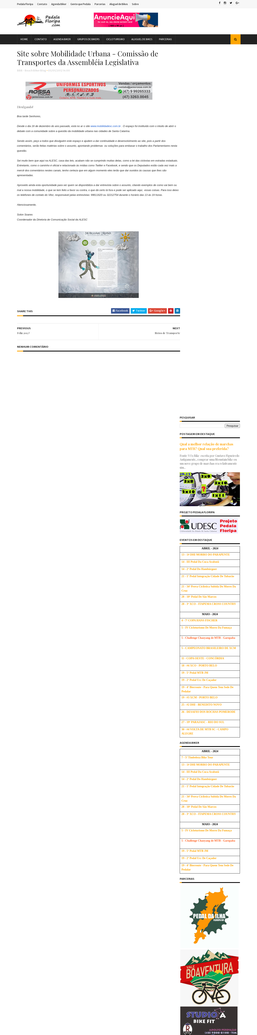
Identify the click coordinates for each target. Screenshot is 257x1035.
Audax (43, 819)
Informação (73, 875)
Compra (52, 833)
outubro (180, 906)
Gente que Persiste (66, 868)
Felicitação (77, 861)
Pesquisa (69, 909)
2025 (174, 819)
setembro (181, 911)
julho (178, 922)
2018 (174, 857)
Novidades (73, 896)
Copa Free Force (74, 833)
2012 (174, 890)
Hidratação (52, 875)
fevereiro (181, 950)
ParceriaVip (66, 903)
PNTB (28, 916)
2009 (175, 1015)
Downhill (30, 861)
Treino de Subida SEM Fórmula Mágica (136, 835)
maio (178, 933)
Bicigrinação (33, 826)
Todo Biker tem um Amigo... (192, 976)
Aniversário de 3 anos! (188, 982)
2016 (174, 868)
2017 (174, 862)
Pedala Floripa (30, 4)
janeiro (180, 955)
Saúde (77, 916)
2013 (174, 885)
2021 (174, 841)
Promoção (45, 916)
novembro (182, 900)
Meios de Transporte (188, 987)
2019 (174, 852)
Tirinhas (30, 923)
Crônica (30, 840)
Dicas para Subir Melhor (127, 851)
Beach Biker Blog (187, 795)
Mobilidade (56, 889)
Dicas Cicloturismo (57, 847)
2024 (174, 824)
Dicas (44, 840)
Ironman (49, 882)
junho (179, 928)
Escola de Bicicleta (188, 787)
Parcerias (104, 4)
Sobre (140, 4)
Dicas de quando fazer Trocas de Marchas (202, 960)
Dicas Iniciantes (61, 854)
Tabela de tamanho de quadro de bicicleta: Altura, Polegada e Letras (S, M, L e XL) (136, 822)
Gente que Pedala (85, 4)
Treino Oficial (73, 923)
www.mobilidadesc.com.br (110, 137)
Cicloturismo (120, 39)
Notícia (55, 896)
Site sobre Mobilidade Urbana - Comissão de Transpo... (204, 994)
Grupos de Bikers (93, 39)
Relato (62, 916)
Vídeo (28, 930)
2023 (174, 830)
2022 (174, 835)
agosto (180, 917)
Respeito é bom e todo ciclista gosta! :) (200, 971)
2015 (174, 874)
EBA (45, 861)
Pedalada (31, 909)
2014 (174, 879)
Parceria (47, 903)
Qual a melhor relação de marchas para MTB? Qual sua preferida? (202, 79)
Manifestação (34, 889)
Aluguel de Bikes (123, 4)
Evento (58, 861)
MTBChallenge (34, 896)
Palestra (30, 903)
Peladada (50, 909)
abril (178, 939)
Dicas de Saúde (34, 854)
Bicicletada (61, 819)
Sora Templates (44, 1030)
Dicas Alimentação (67, 840)
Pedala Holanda (185, 965)
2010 (174, 1010)
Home (29, 39)
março (179, 944)
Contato (47, 4)
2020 (175, 846)
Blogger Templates (67, 1030)
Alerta (29, 819)
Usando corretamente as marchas (133, 900)
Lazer (64, 882)
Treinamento (50, 923)
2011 (174, 1004)
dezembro (182, 895)
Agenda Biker (63, 4)
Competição (32, 833)
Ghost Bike (31, 875)
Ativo (178, 791)
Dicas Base (32, 847)
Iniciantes (31, 882)
